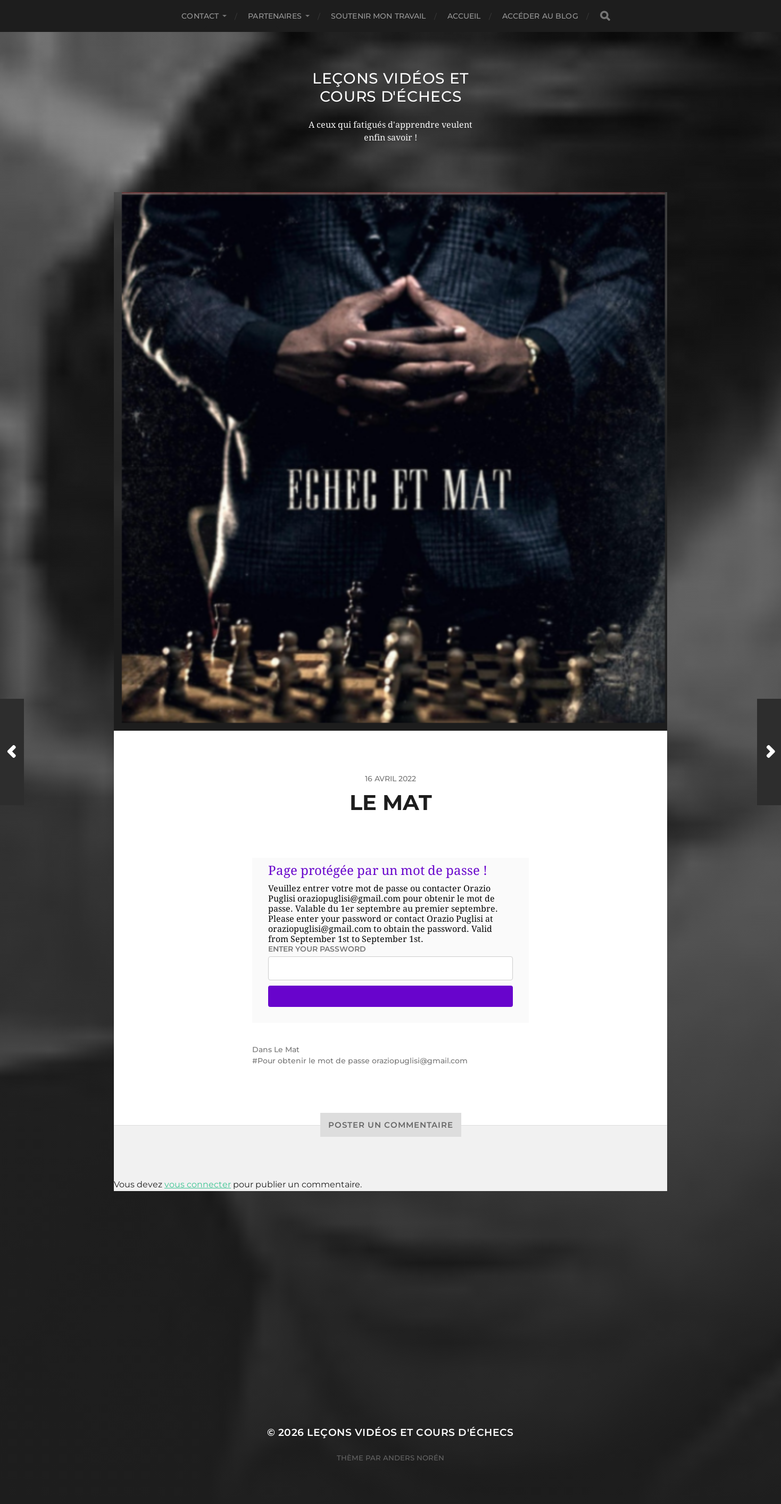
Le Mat (287, 1049)
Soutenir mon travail (378, 16)
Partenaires (275, 16)
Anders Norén (413, 1457)
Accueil (464, 16)
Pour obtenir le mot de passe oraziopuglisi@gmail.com (362, 1060)
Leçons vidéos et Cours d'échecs (390, 87)
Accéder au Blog (540, 16)
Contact (200, 16)
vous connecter (197, 1184)
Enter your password (317, 949)
